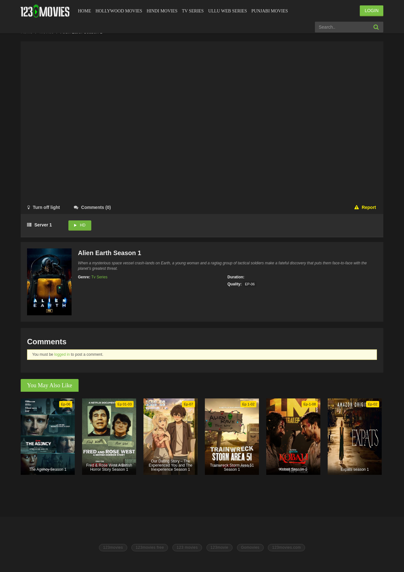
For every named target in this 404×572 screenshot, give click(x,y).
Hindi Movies (162, 11)
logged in (62, 354)
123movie (219, 547)
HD (82, 225)
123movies (113, 547)
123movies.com (286, 547)
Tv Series (193, 11)
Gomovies (250, 547)
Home (84, 11)
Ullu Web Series (227, 11)
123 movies (187, 547)
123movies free (150, 547)
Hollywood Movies (118, 11)
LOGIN (372, 10)
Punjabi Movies (269, 11)
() (92, 207)
